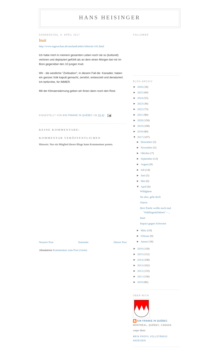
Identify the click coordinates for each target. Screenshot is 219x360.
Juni (143, 175)
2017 (140, 137)
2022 (140, 109)
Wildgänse (146, 191)
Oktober (146, 153)
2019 (140, 125)
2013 (140, 265)
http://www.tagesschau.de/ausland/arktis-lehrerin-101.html (71, 46)
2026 (140, 86)
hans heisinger (109, 17)
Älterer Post (120, 242)
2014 (140, 259)
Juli (143, 169)
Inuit (142, 217)
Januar (145, 241)
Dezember (147, 142)
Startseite (83, 242)
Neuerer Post (46, 242)
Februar (145, 235)
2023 (140, 103)
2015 (140, 254)
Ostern (143, 202)
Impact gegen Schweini (153, 223)
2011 (140, 276)
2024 (140, 98)
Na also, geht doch (150, 196)
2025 (140, 92)
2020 (140, 120)
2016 (140, 248)
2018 (140, 131)
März (144, 230)
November (147, 147)
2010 (140, 282)
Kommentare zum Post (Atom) (70, 250)
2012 (140, 270)
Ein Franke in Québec (152, 321)
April (144, 186)
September (147, 158)
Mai (143, 181)
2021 (140, 114)
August (145, 164)
